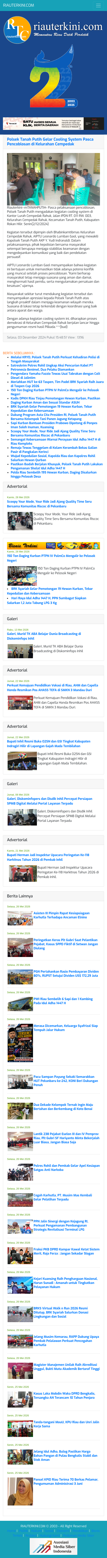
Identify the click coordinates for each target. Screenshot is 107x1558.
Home (11, 1531)
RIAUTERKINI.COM (18, 5)
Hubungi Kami (50, 1536)
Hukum (36, 1531)
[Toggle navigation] (98, 5)
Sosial (49, 1531)
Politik (23, 1531)
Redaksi (31, 1536)
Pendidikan (80, 1531)
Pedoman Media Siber (78, 1536)
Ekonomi (63, 1531)
